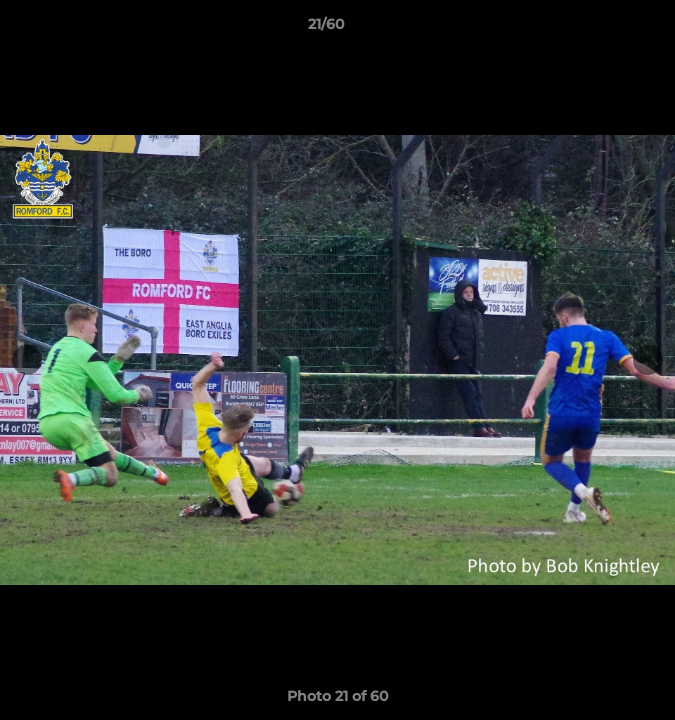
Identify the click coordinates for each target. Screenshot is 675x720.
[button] (603, 29)
